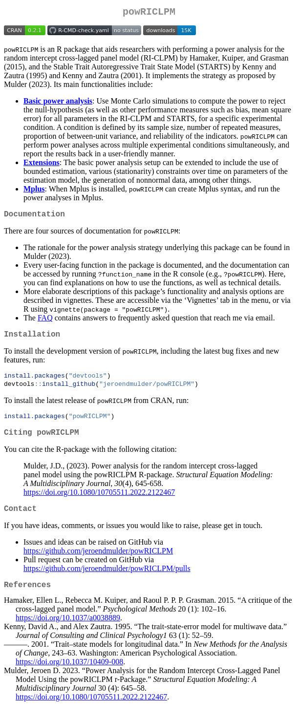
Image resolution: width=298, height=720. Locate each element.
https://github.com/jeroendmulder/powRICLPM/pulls (107, 580)
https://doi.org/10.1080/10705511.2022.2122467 (99, 502)
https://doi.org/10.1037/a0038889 (68, 632)
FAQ (45, 322)
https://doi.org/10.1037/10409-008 (69, 676)
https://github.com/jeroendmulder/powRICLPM (98, 563)
